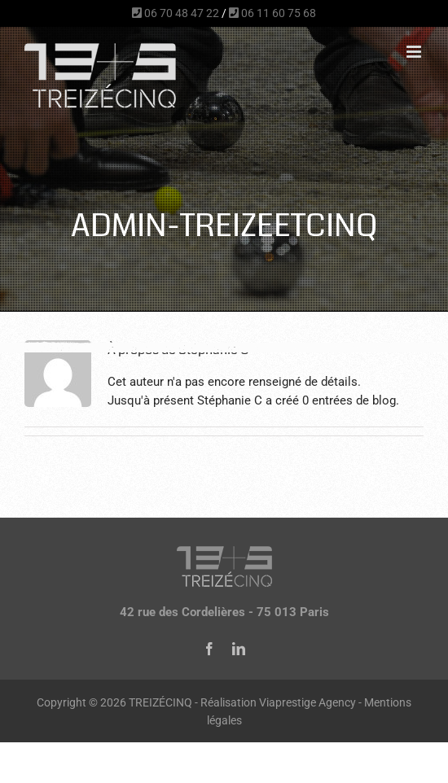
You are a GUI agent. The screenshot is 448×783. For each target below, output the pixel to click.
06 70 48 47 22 (175, 13)
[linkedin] (238, 648)
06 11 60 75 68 (272, 13)
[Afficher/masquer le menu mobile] (415, 51)
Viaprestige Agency (307, 702)
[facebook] (209, 648)
